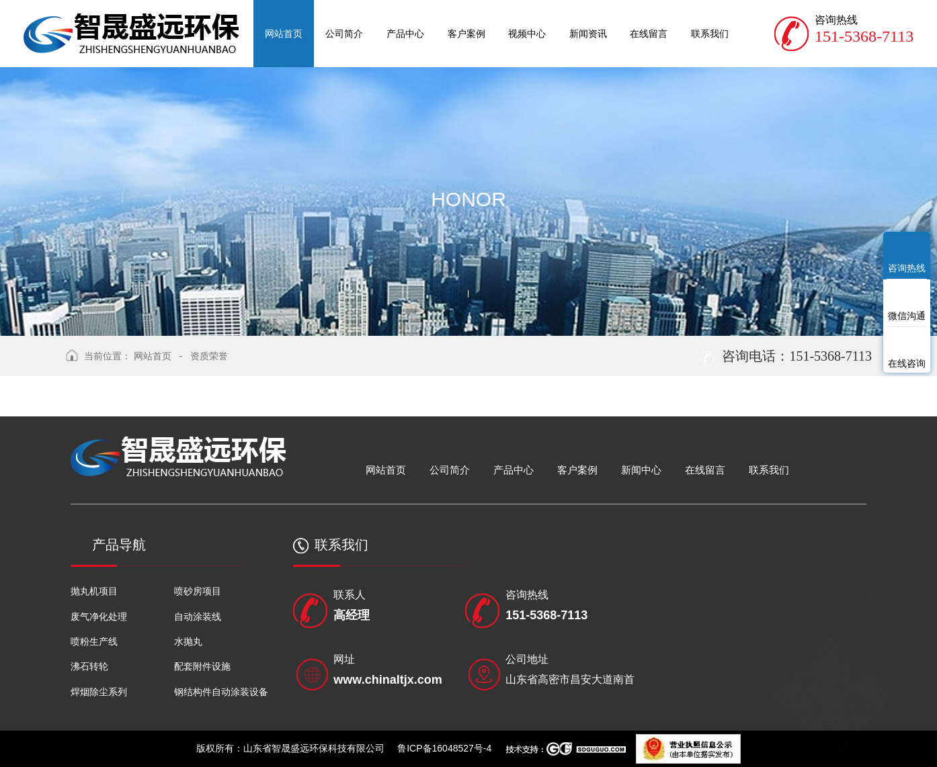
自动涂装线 (197, 616)
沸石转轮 (89, 666)
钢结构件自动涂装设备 (221, 691)
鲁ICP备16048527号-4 (444, 748)
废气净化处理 (99, 616)
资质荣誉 (209, 356)
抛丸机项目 (94, 591)
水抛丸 (188, 641)
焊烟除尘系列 (99, 691)
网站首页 (152, 356)
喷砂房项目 (197, 591)
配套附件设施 (202, 666)
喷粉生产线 (94, 641)
